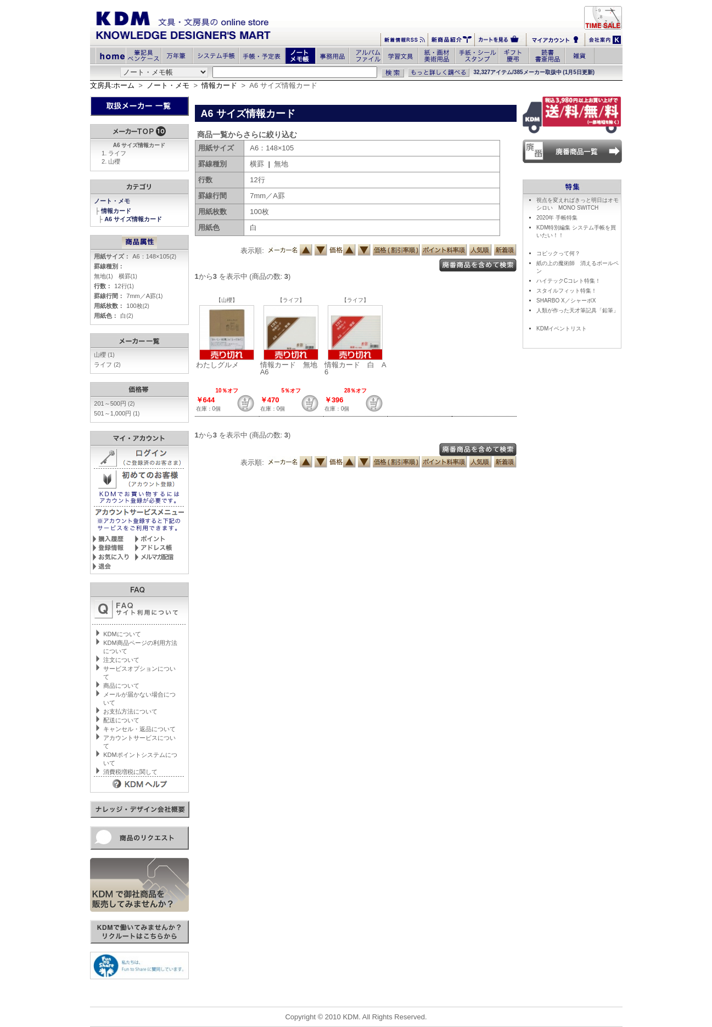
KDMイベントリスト (561, 329)
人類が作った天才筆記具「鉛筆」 (577, 310)
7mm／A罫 (144, 296)
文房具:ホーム (112, 85)
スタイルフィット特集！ (566, 291)
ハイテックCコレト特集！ (568, 281)
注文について (121, 659)
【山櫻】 (227, 300)
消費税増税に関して (130, 771)
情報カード (219, 85)
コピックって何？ (558, 253)
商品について (121, 685)
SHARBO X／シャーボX (566, 301)
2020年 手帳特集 (557, 218)
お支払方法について (130, 711)
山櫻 (114, 161)
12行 (123, 286)
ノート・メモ (168, 85)
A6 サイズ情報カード (134, 219)
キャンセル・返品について (139, 729)
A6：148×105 (154, 256)
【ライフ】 (291, 300)
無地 (103, 276)
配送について (121, 720)
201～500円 (114, 403)
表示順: (252, 250)
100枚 (137, 305)
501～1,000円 (116, 413)
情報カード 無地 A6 (292, 368)
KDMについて (122, 634)
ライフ (117, 153)
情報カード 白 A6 (355, 368)
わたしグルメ (217, 365)
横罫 (128, 276)
